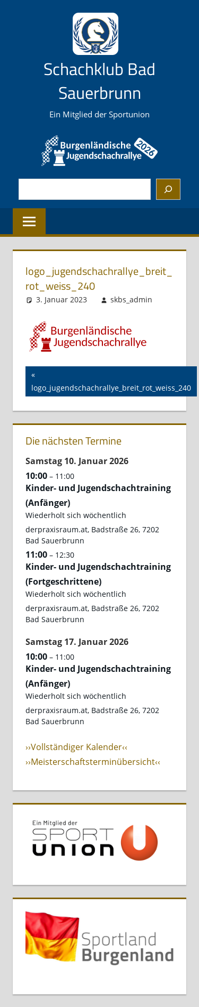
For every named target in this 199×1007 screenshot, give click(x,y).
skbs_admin (131, 299)
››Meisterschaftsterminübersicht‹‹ (92, 762)
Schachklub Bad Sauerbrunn (99, 80)
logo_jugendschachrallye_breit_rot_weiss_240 (111, 380)
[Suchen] (168, 189)
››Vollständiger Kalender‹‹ (76, 747)
